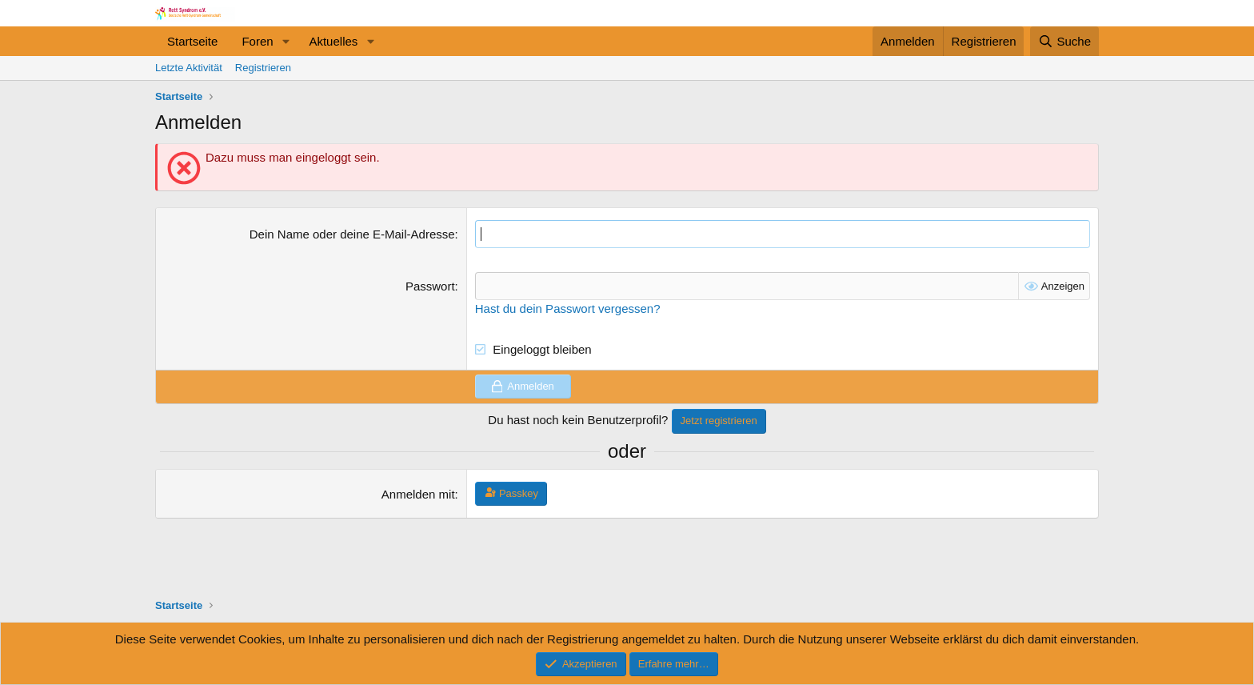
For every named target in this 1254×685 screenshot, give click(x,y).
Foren (257, 41)
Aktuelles (333, 41)
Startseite (192, 41)
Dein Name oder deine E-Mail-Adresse (352, 234)
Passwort (430, 286)
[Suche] (1064, 41)
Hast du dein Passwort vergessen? (568, 308)
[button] (285, 41)
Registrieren (263, 68)
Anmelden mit (418, 494)
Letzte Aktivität (188, 68)
